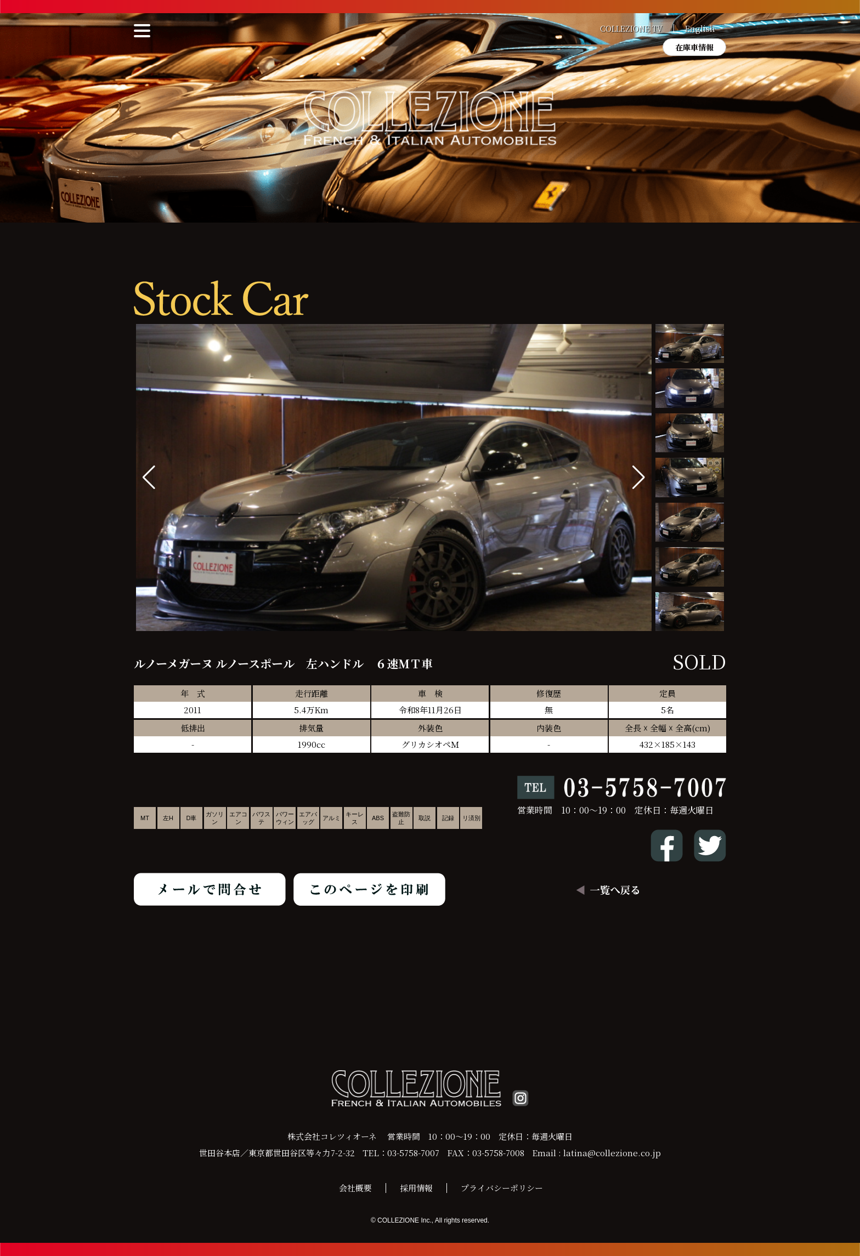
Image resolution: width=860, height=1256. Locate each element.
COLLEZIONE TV (631, 28)
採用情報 (416, 1188)
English (700, 28)
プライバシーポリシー (502, 1188)
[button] (638, 477)
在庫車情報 (694, 47)
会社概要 (355, 1188)
